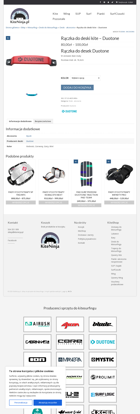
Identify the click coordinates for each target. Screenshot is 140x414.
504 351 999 (13, 229)
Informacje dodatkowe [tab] (20, 121)
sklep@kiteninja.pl (15, 232)
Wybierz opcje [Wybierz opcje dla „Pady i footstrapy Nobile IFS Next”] (53, 202)
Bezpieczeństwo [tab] (43, 121)
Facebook (12, 240)
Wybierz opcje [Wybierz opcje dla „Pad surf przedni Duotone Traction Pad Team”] (86, 205)
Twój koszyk (124, 2)
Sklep (23, 27)
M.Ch (70, 291)
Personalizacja (20, 402)
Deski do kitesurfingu (48, 27)
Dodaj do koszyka (77, 87)
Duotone (73, 106)
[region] (35, 388)
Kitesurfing (32, 27)
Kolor (64, 78)
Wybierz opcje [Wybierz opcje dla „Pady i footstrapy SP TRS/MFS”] (20, 202)
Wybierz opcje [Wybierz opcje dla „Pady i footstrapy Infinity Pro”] (119, 202)
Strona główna (12, 27)
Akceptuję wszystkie (48, 402)
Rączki (29, 136)
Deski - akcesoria (67, 27)
